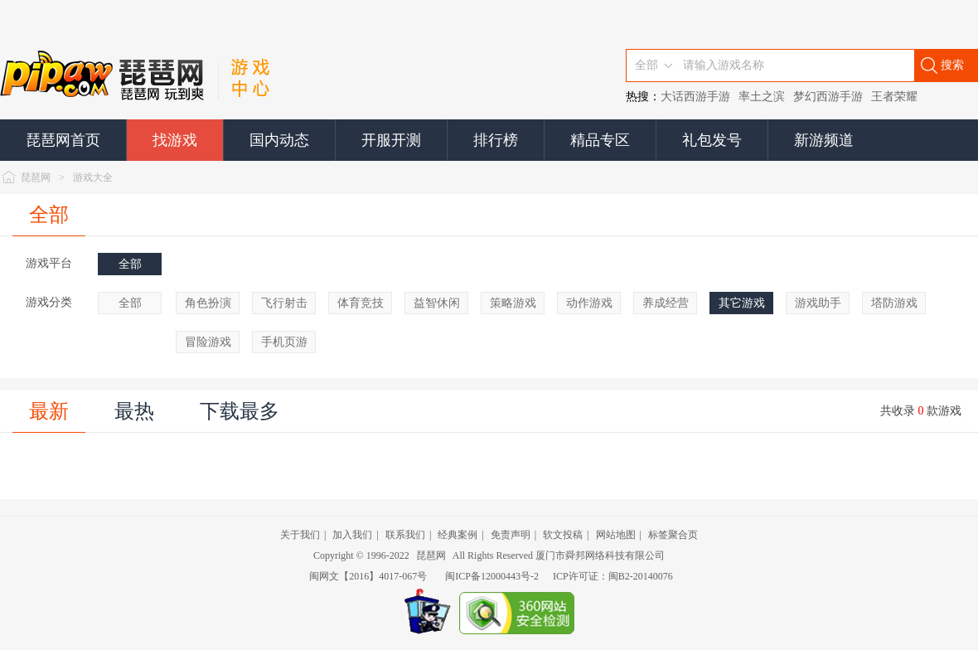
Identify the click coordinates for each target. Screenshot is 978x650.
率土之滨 (761, 96)
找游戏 (175, 140)
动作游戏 (589, 303)
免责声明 (510, 535)
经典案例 (457, 535)
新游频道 (824, 140)
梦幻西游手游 (828, 96)
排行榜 (495, 140)
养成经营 (665, 303)
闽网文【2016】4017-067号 (368, 576)
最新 (49, 411)
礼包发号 (712, 140)
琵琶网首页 (63, 140)
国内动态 (279, 140)
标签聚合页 (673, 535)
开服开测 (391, 140)
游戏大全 (93, 177)
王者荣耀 (894, 96)
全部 (49, 215)
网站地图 (616, 535)
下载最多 (239, 411)
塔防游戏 (894, 303)
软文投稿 (563, 535)
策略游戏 (513, 303)
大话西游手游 (695, 96)
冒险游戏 (208, 342)
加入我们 (352, 535)
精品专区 (600, 140)
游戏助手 (818, 303)
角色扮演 (208, 303)
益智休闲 (437, 303)
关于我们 (300, 535)
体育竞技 (360, 303)
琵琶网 (36, 177)
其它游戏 (742, 303)
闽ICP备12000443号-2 (492, 576)
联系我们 (405, 535)
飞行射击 (284, 303)
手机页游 (284, 342)
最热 (134, 411)
